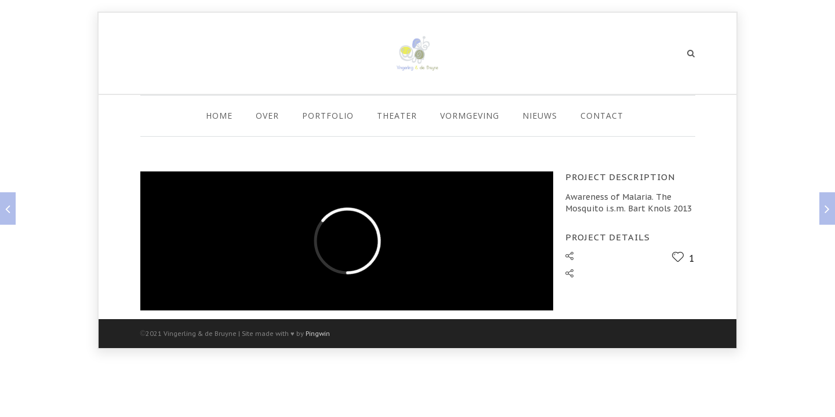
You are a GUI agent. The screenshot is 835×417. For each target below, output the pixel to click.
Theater (397, 115)
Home (219, 115)
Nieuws (539, 115)
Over (267, 115)
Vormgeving (469, 115)
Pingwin (318, 334)
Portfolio (328, 115)
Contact (601, 115)
